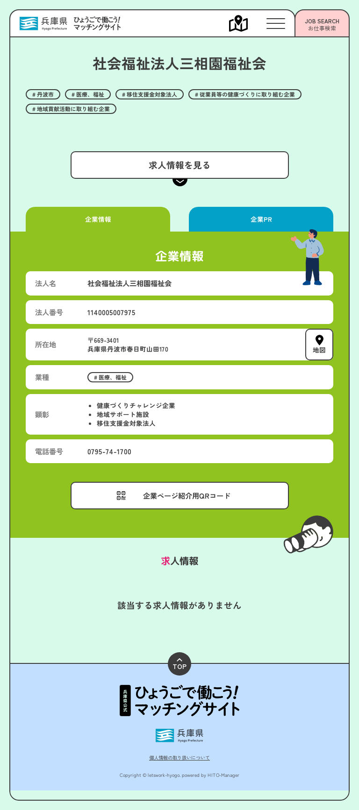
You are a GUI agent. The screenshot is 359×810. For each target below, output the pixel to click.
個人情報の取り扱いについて (179, 757)
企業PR (261, 219)
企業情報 (98, 219)
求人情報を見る (179, 164)
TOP (179, 664)
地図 (319, 349)
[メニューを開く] (247, 23)
